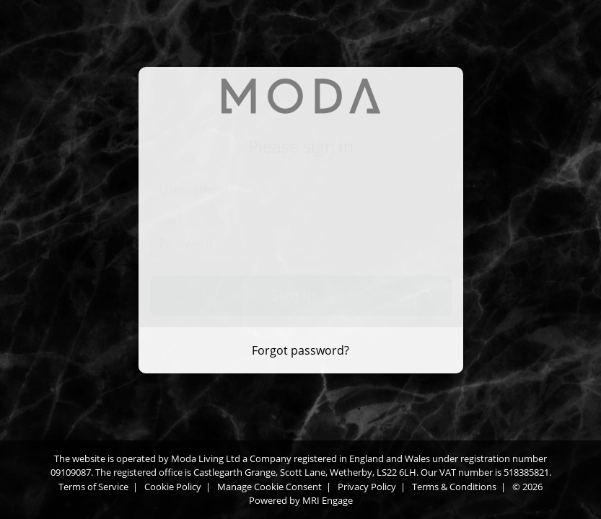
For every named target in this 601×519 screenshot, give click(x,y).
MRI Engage (327, 500)
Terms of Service (93, 486)
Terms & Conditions (454, 486)
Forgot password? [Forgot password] (300, 350)
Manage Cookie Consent (269, 486)
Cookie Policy (172, 486)
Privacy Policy (367, 486)
